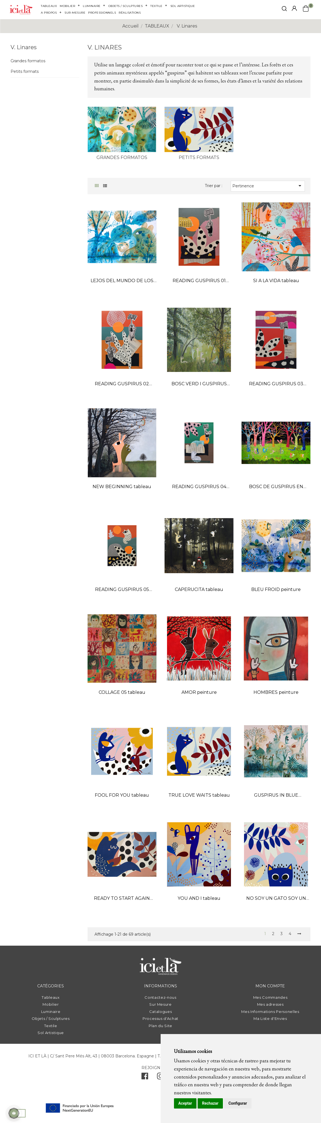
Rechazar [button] (210, 1103)
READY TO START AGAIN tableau (122, 899)
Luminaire (51, 1011)
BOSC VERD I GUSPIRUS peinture (199, 384)
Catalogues (160, 1011)
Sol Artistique (51, 1032)
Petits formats (25, 71)
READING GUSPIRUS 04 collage (199, 487)
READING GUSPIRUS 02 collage (122, 384)
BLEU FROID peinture (276, 589)
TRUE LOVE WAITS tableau (199, 795)
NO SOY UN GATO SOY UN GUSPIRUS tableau (276, 899)
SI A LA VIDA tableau (276, 280)
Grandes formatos (28, 61)
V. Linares (24, 47)
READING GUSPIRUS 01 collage (199, 281)
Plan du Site (160, 1025)
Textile (50, 1025)
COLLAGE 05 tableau (122, 692)
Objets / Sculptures (50, 1018)
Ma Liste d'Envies (270, 1018)
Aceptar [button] (185, 1103)
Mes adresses (270, 1004)
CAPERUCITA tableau (199, 589)
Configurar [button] (237, 1103)
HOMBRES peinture (275, 692)
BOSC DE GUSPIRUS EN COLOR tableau (276, 487)
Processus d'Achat (160, 1018)
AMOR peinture (199, 692)
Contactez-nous (160, 997)
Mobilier (51, 1004)
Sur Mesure (160, 1004)
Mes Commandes (270, 997)
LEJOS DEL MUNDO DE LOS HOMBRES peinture (122, 281)
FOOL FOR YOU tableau (122, 795)
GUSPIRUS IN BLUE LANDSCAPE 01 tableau (276, 795)
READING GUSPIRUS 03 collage (276, 384)
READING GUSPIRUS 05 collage (122, 590)
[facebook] (145, 1077)
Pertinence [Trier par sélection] (267, 185)
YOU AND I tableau (199, 898)
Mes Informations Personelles (270, 1011)
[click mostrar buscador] (284, 9)
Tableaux (50, 997)
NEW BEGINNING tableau (122, 486)
